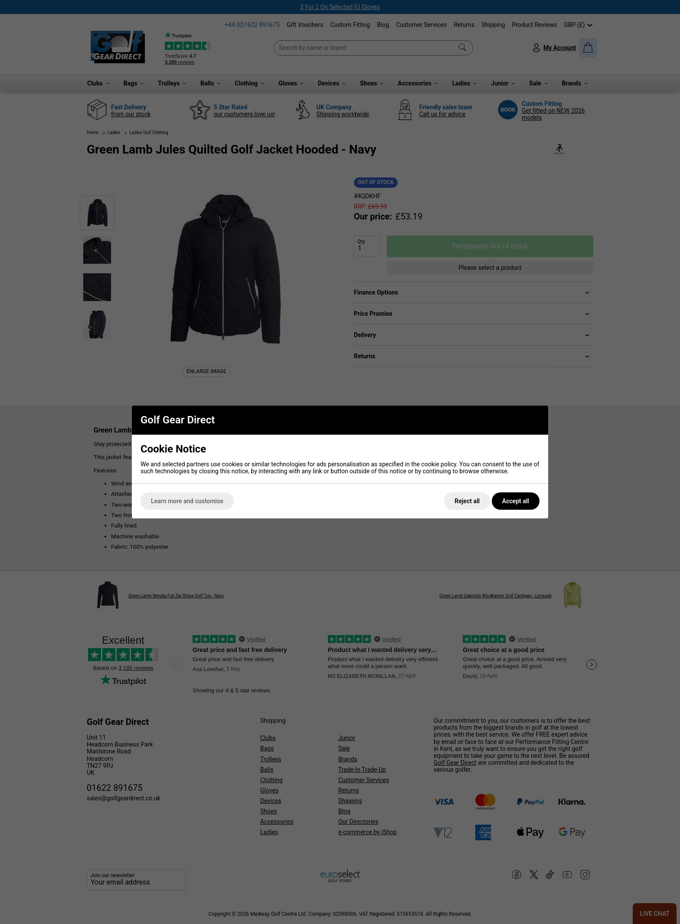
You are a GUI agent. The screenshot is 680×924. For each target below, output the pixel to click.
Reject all (467, 501)
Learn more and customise (187, 501)
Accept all (515, 501)
